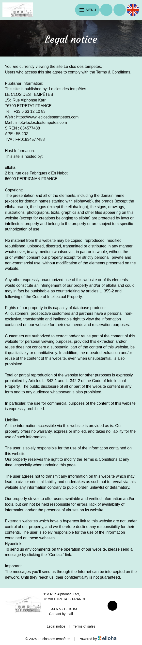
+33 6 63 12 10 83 (60, 609)
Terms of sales (84, 626)
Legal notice (56, 626)
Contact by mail (58, 614)
